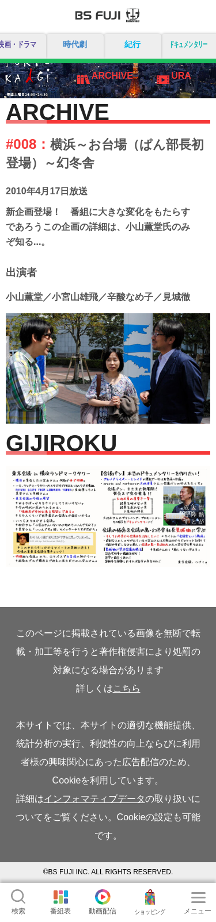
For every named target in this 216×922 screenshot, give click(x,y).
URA (181, 75)
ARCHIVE (112, 75)
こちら (127, 688)
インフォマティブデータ (94, 799)
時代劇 (75, 44)
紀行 (132, 44)
